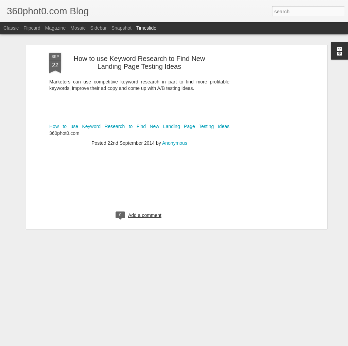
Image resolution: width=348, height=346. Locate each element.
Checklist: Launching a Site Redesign (280, 306)
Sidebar (98, 28)
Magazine (55, 28)
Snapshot (121, 28)
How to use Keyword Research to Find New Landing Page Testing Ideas (139, 75)
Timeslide (146, 28)
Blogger (208, 342)
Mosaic (77, 28)
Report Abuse (228, 342)
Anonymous (174, 91)
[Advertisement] (267, 109)
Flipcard (31, 28)
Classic (11, 28)
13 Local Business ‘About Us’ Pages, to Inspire (290, 317)
